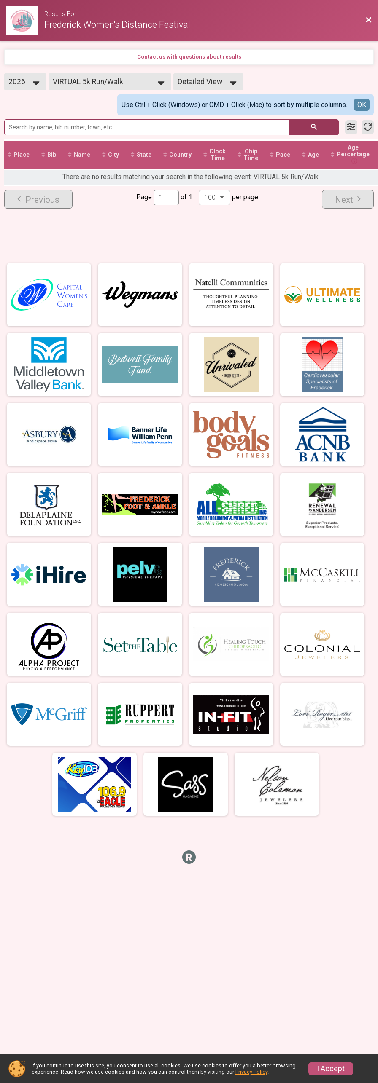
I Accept (331, 1068)
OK (361, 105)
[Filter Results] (351, 127)
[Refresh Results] (368, 127)
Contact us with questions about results (189, 57)
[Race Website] (25, 20)
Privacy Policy (251, 1072)
